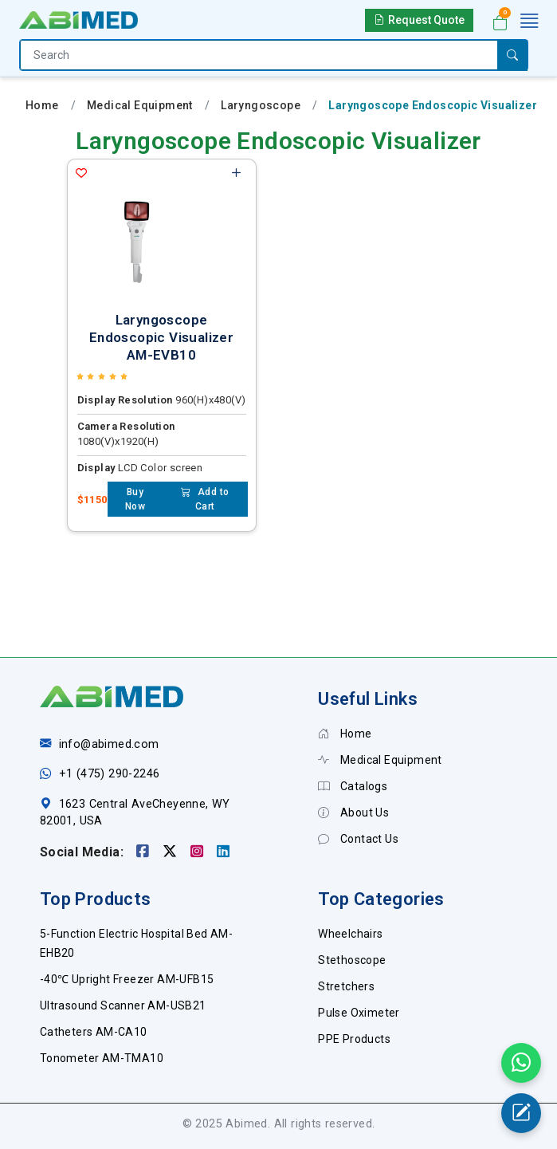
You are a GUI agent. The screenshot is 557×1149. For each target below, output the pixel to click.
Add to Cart (205, 499)
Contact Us (358, 838)
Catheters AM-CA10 (93, 1031)
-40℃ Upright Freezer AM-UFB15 (127, 979)
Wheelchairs (350, 933)
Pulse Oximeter (359, 1012)
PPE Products (354, 1039)
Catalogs (352, 786)
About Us (353, 812)
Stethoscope (352, 960)
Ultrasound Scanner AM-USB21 (123, 1005)
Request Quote (419, 20)
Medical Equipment (140, 105)
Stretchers (346, 986)
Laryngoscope (260, 105)
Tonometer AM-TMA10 (101, 1058)
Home (42, 105)
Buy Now (135, 499)
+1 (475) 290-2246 (109, 774)
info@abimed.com (109, 744)
